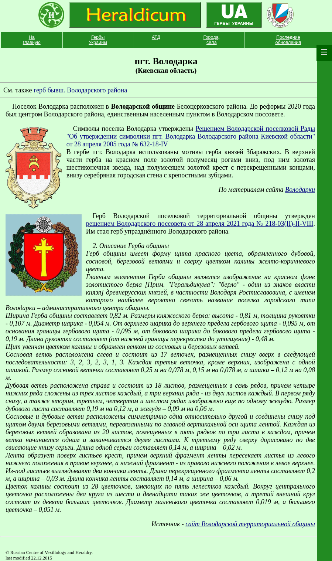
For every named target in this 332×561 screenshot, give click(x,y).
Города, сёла (211, 40)
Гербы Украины (98, 40)
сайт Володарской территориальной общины (250, 524)
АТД (156, 37)
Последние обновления (288, 40)
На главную (32, 40)
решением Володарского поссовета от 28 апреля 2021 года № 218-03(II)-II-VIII (200, 223)
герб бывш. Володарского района (80, 90)
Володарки (300, 189)
